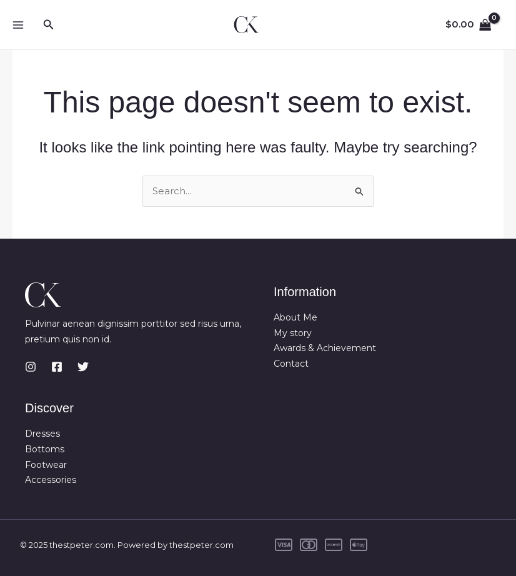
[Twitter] (83, 366)
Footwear (46, 464)
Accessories (50, 479)
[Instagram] (30, 366)
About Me (295, 317)
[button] (48, 25)
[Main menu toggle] (18, 24)
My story (293, 333)
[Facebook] (56, 366)
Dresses (42, 433)
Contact (291, 363)
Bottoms (44, 449)
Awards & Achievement (325, 348)
